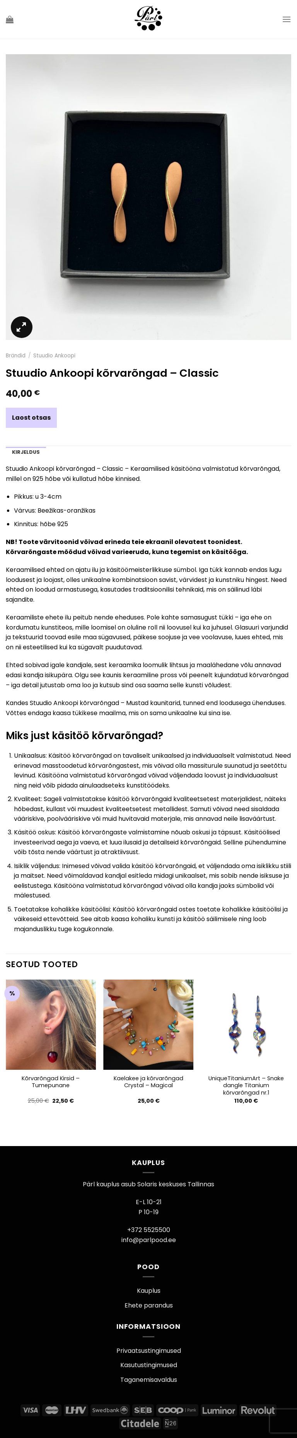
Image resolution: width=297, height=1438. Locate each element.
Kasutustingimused (148, 1365)
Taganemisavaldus (148, 1379)
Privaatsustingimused (148, 1350)
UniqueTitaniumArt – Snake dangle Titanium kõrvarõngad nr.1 (246, 1086)
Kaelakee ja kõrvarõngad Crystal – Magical (148, 1082)
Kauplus (148, 1290)
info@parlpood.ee (148, 1240)
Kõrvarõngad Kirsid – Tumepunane (51, 1082)
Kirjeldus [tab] (26, 452)
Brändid (16, 355)
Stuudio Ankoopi (54, 355)
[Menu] (286, 19)
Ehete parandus (149, 1305)
